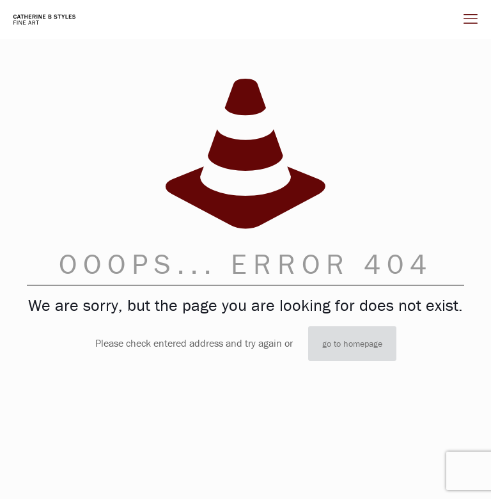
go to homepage (352, 343)
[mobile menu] (470, 19)
